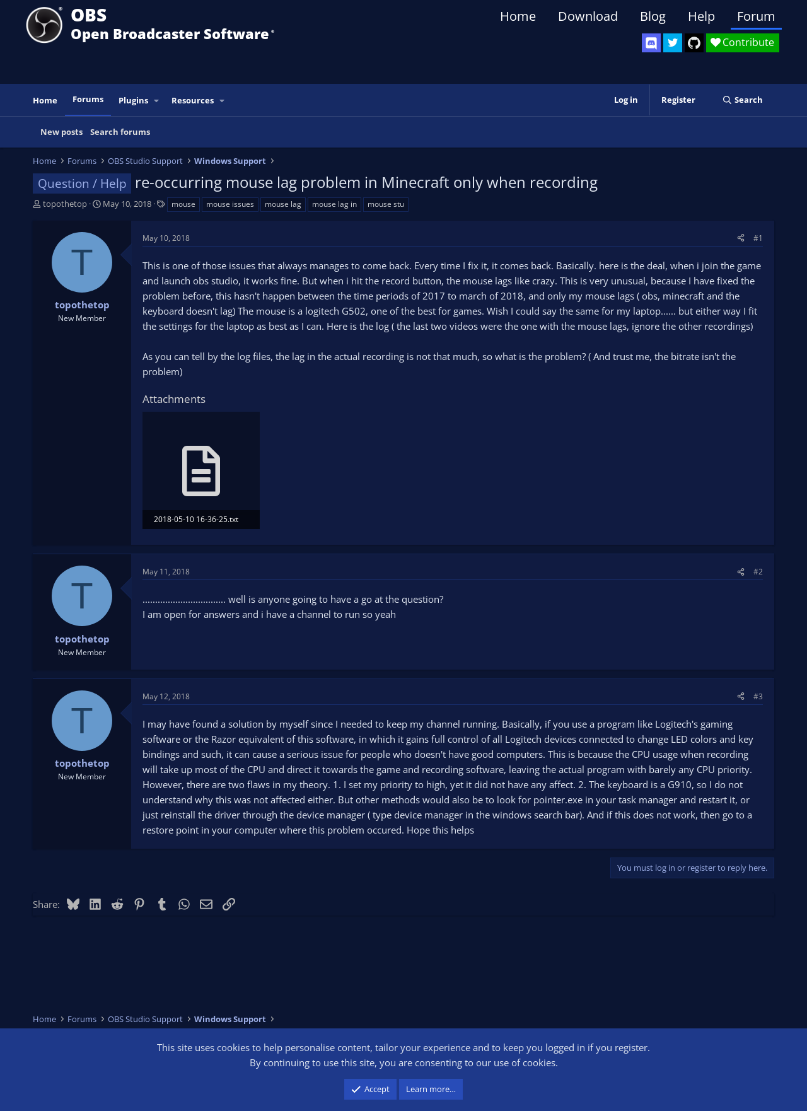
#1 (758, 238)
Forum (756, 16)
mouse (183, 204)
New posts (61, 131)
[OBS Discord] (651, 42)
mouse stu (386, 204)
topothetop (65, 203)
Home (518, 16)
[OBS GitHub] (694, 42)
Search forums (120, 131)
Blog (653, 16)
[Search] (742, 99)
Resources (192, 100)
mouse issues (230, 204)
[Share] (741, 238)
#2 (758, 571)
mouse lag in (334, 204)
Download (588, 16)
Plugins (133, 100)
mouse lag (283, 204)
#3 (758, 696)
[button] (157, 100)
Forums (88, 99)
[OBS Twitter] (672, 42)
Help (701, 16)
